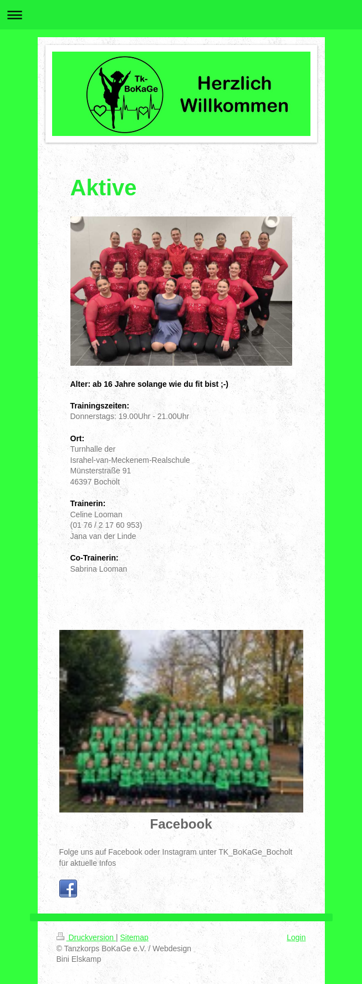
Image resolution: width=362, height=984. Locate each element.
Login (296, 937)
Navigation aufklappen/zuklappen (181, 15)
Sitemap (134, 937)
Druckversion (86, 937)
